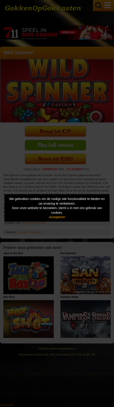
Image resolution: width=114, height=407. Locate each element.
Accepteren (57, 217)
